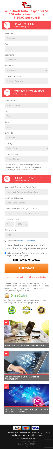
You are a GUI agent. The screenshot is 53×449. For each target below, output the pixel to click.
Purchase (26, 268)
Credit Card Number (14, 198)
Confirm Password (13, 76)
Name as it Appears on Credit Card (20, 187)
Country (8, 143)
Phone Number (12, 154)
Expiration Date (12, 219)
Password (9, 65)
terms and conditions (26, 240)
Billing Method (11, 230)
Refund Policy (37, 433)
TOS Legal (25, 435)
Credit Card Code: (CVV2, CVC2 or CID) (22, 208)
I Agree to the (20, 240)
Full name (9, 33)
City (6, 111)
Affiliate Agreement (38, 435)
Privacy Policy (13, 433)
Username (9, 55)
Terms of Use (25, 433)
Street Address (11, 100)
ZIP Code (9, 132)
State (7, 122)
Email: (7, 44)
